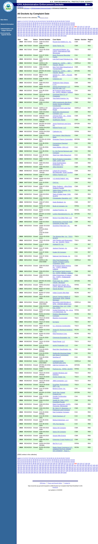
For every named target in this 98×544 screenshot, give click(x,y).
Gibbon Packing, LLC (60, 174)
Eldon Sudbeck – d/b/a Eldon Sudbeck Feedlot (62, 187)
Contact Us (20, 7)
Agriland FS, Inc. (58, 244)
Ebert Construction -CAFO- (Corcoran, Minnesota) (62, 405)
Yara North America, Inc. (61, 98)
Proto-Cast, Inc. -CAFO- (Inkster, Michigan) (61, 281)
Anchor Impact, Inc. (59, 377)
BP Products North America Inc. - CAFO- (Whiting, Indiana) (62, 267)
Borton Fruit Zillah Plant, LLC (62, 218)
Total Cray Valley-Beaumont (62, 155)
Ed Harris (56, 322)
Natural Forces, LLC (59, 127)
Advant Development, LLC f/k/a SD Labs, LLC (61, 87)
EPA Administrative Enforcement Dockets (41, 8)
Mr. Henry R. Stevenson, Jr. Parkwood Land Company (62, 409)
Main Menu (4, 20)
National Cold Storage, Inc (61, 256)
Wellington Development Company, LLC (61, 112)
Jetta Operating (58, 167)
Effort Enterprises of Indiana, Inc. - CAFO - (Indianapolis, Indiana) (62, 277)
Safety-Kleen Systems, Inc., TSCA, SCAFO (62, 191)
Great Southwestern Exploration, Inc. (59, 163)
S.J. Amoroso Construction (61, 326)
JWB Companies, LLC (60, 381)
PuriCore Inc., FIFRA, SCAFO (63, 369)
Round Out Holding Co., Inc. (62, 42)
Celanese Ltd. (57, 79)
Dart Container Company (61, 412)
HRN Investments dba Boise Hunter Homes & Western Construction (62, 104)
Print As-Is (55, 487)
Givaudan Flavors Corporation (63, 139)
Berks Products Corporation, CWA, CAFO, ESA (62, 160)
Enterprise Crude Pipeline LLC (63, 439)
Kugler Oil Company (59, 252)
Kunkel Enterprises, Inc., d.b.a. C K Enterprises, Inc (63, 311)
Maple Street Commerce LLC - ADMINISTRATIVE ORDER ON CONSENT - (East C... (63, 449)
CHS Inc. (56, 182)
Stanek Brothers (58, 289)
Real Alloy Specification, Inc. (62, 349)
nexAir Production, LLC (60, 345)
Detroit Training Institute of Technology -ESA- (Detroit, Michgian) (61, 298)
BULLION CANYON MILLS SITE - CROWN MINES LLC (62, 303)
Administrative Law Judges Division (7, 29)
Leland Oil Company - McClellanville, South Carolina (63, 171)
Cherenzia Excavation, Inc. (62, 337)
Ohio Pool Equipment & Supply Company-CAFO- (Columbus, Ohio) (61, 261)
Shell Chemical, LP (59, 416)
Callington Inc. (57, 131)
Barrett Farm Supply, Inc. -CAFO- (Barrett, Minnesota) (62, 285)
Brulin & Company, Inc (60, 206)
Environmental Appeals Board (6, 34)
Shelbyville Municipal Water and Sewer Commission (62, 354)
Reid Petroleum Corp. (60, 333)
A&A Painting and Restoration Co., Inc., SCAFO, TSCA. (62, 241)
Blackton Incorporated (60, 318)
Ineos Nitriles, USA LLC (60, 147)
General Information (7, 24)
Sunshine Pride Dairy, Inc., (61, 225)
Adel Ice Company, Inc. (60, 365)
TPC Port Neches (58, 424)
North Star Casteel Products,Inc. (59, 393)
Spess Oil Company (59, 428)
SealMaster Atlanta (59, 120)
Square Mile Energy (59, 435)
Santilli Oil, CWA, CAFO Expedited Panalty (61, 401)
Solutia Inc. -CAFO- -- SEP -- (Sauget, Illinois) (62, 64)
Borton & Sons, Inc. (59, 388)
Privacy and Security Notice (55, 483)
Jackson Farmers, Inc (60, 248)
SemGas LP (57, 357)
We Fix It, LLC (57, 443)
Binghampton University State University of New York (62, 222)
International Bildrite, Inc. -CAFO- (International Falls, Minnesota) (62, 51)
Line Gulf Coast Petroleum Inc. (63, 59)
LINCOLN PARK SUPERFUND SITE (59, 362)
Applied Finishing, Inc (60, 210)
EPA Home (26, 8)
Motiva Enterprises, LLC (61, 420)
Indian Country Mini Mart (61, 293)
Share (88, 4)
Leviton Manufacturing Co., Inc (63, 214)
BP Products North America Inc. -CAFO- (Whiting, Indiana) (63, 91)
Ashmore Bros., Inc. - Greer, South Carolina (62, 116)
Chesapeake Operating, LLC (62, 198)
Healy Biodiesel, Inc (59, 202)
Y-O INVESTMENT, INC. (61, 178)
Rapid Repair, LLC (59, 341)
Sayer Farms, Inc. (59, 45)
